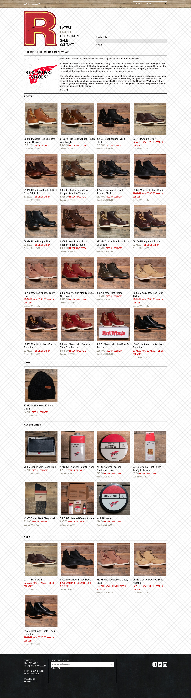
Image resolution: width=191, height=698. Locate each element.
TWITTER (160, 664)
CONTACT (67, 45)
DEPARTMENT (70, 36)
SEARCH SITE (101, 37)
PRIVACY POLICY (31, 674)
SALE (64, 40)
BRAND (65, 32)
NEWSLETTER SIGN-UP (60, 660)
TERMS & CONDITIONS (34, 671)
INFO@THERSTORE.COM (35, 666)
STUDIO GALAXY (31, 682)
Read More (65, 90)
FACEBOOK (154, 664)
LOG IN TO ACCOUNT (33, 4)
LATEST (65, 28)
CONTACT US (29, 660)
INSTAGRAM (165, 664)
